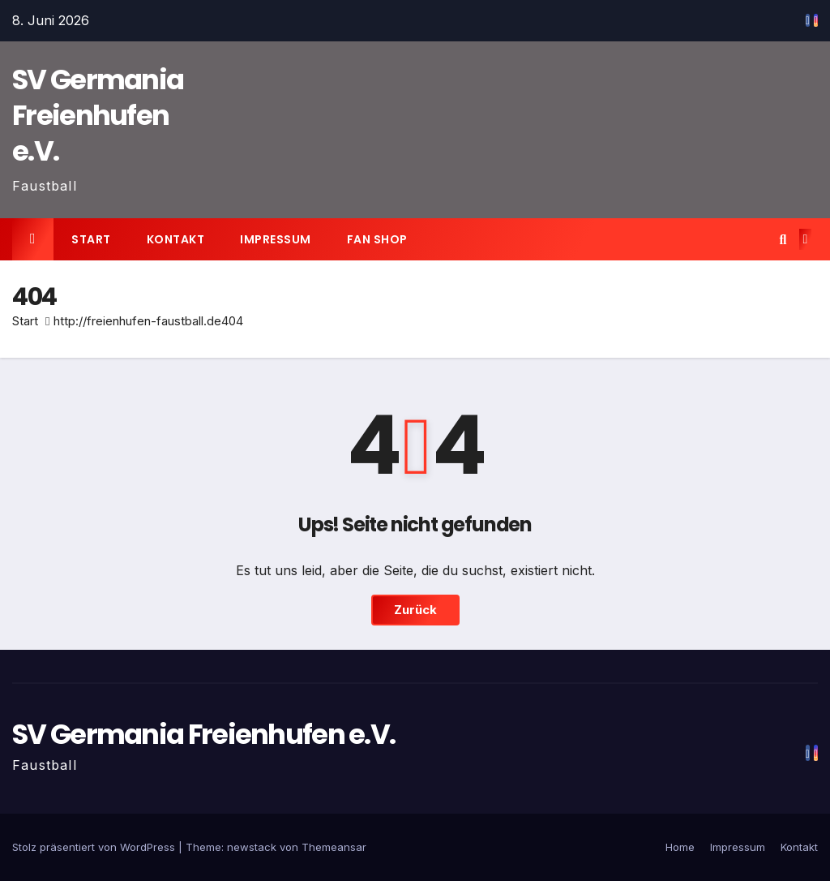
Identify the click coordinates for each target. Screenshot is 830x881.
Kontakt (176, 239)
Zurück (415, 609)
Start (91, 239)
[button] (782, 239)
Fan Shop (377, 239)
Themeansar (334, 846)
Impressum (275, 239)
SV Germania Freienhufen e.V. (97, 115)
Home (680, 846)
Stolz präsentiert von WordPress (95, 846)
